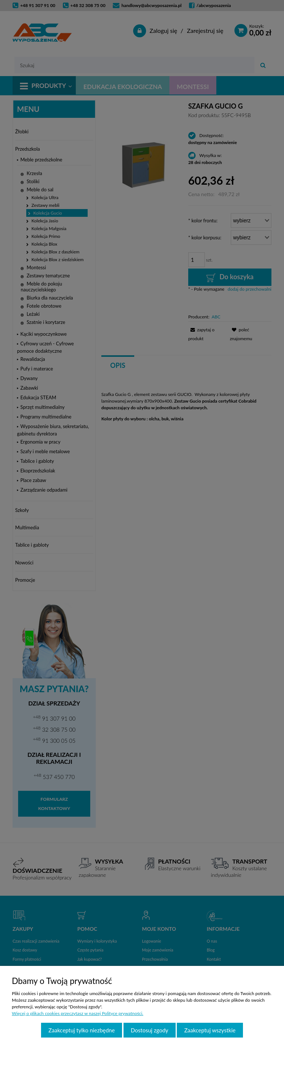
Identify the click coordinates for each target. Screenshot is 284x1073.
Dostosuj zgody (150, 1030)
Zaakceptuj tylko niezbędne (81, 1030)
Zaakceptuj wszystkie (210, 1030)
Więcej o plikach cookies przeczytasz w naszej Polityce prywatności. (77, 1013)
